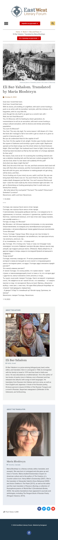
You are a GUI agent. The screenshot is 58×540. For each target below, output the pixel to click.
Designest (43, 525)
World (25, 32)
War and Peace (34, 32)
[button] (6, 23)
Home (18, 32)
